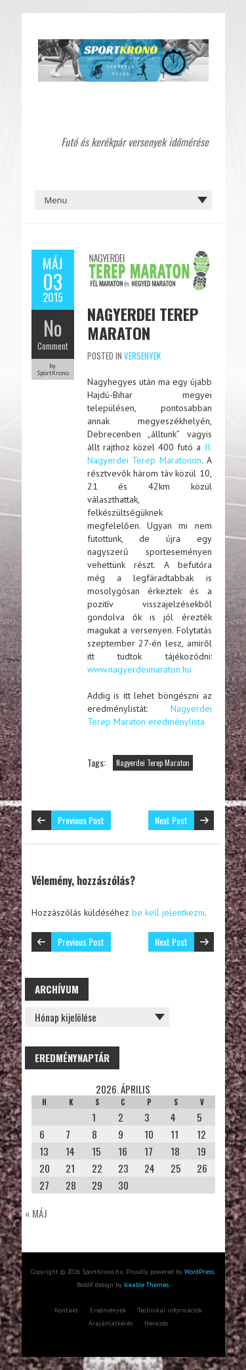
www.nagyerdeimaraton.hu (139, 669)
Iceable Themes (146, 1284)
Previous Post (81, 820)
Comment (52, 345)
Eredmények (108, 1310)
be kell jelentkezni (168, 912)
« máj (36, 1213)
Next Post (171, 820)
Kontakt (66, 1310)
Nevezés (156, 1323)
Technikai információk (170, 1310)
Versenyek (142, 355)
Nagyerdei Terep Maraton (142, 323)
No (52, 327)
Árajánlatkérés (111, 1323)
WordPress (199, 1271)
